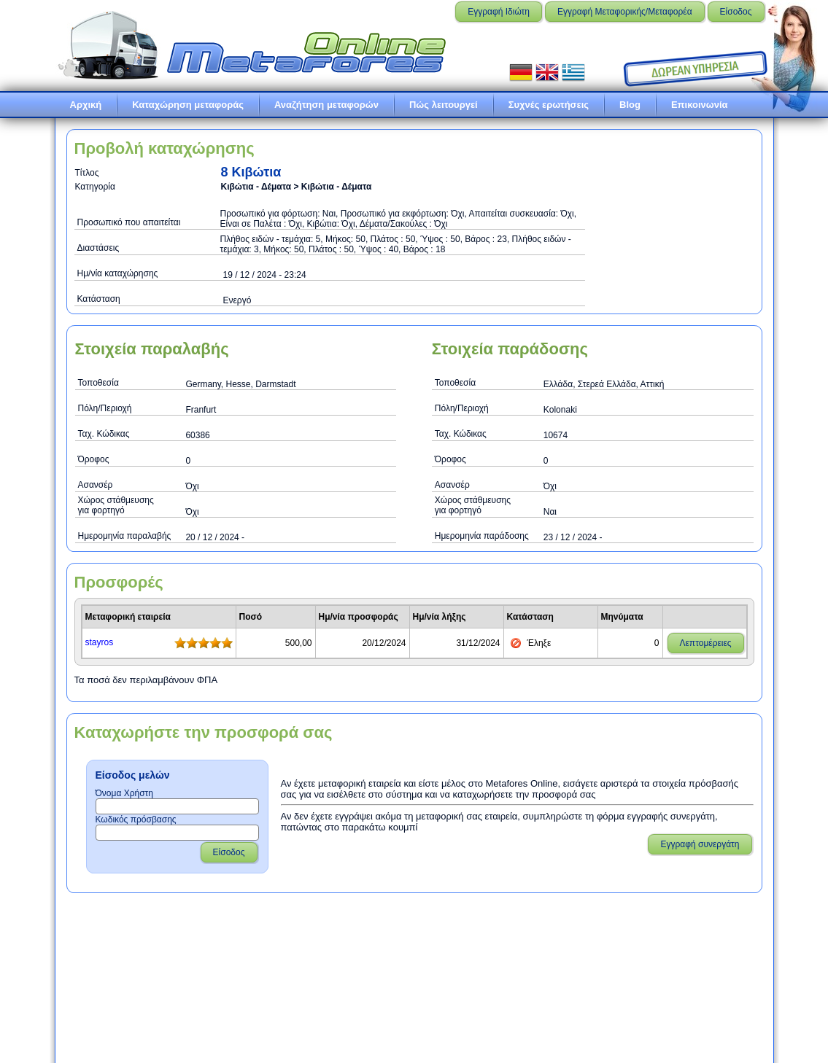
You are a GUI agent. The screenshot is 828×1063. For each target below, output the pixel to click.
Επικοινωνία (699, 104)
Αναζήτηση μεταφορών (326, 104)
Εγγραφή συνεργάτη (699, 844)
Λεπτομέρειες (706, 643)
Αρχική (86, 104)
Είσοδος (736, 12)
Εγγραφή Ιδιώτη (499, 12)
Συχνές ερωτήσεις (548, 104)
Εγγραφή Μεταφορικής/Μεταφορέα (624, 12)
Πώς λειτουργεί (443, 104)
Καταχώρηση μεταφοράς (188, 104)
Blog (630, 104)
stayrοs (99, 642)
